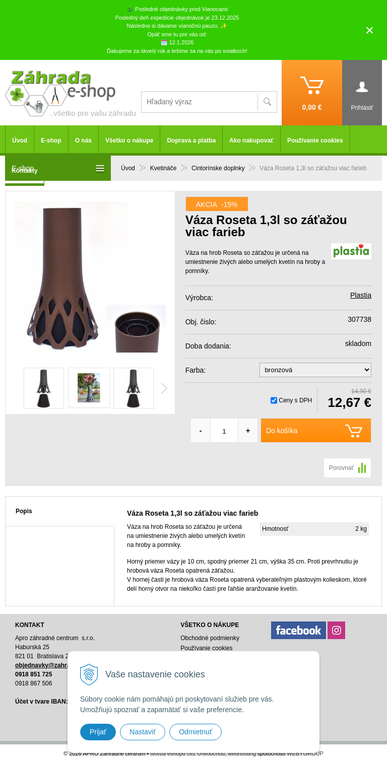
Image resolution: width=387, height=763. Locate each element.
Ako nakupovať (251, 140)
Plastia (360, 295)
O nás (83, 140)
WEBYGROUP (305, 753)
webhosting (242, 753)
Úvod (19, 140)
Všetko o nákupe (129, 140)
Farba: (195, 370)
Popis (24, 511)
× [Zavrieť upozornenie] (369, 30)
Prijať (98, 732)
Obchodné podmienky (209, 638)
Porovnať (341, 467)
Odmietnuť (195, 732)
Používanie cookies (315, 140)
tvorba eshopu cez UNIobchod (187, 753)
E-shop (51, 140)
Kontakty (24, 170)
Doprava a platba (191, 140)
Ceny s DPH (295, 400)
